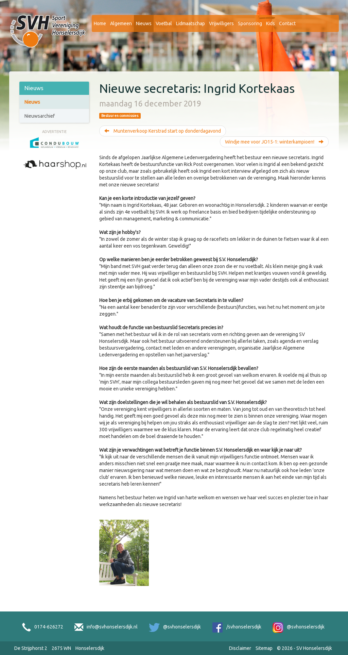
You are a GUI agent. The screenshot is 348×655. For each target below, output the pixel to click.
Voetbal (164, 23)
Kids (270, 23)
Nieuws (144, 23)
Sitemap (264, 648)
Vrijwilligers (221, 23)
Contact (287, 23)
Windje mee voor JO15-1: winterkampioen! (274, 142)
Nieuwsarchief (39, 116)
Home (100, 23)
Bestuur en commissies (119, 116)
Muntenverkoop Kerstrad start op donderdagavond (162, 131)
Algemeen (121, 23)
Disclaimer (240, 648)
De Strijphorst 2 (30, 648)
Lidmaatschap (190, 23)
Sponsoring (250, 23)
